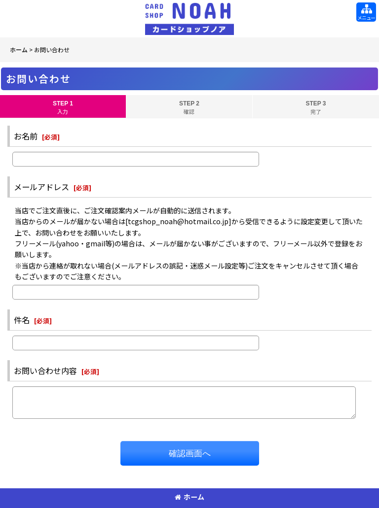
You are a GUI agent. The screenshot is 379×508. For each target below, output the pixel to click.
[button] (366, 12)
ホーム (189, 497)
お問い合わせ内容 (45, 370)
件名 (22, 320)
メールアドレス (41, 187)
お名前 (26, 136)
